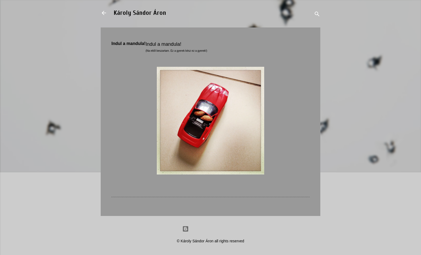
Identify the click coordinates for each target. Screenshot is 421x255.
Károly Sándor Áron (140, 12)
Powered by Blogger (210, 229)
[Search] (317, 14)
